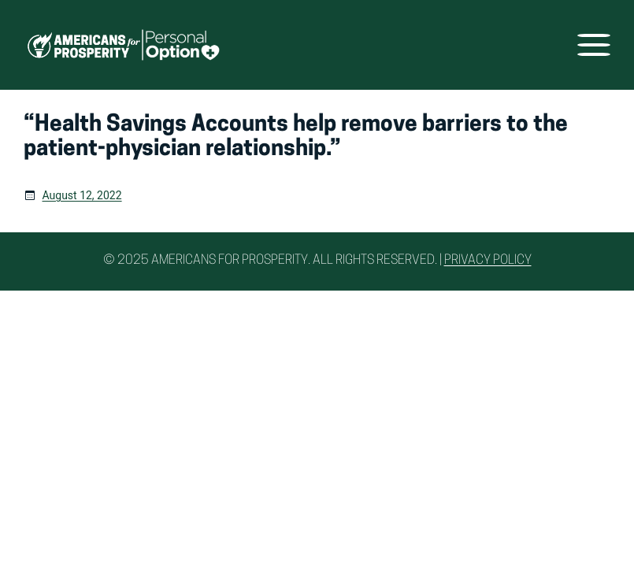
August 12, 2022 (82, 195)
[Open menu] (593, 45)
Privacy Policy (488, 260)
